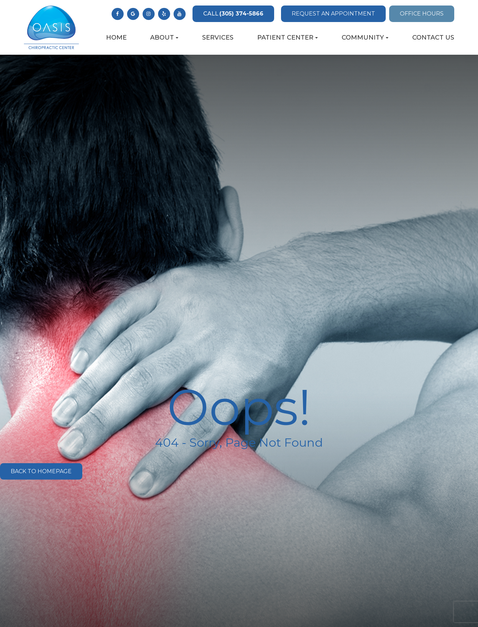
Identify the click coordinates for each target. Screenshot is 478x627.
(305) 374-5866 (233, 13)
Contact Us (433, 37)
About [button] (164, 37)
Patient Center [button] (287, 37)
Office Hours (422, 13)
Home (116, 37)
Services (217, 37)
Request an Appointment (333, 13)
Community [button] (365, 37)
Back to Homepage (41, 471)
